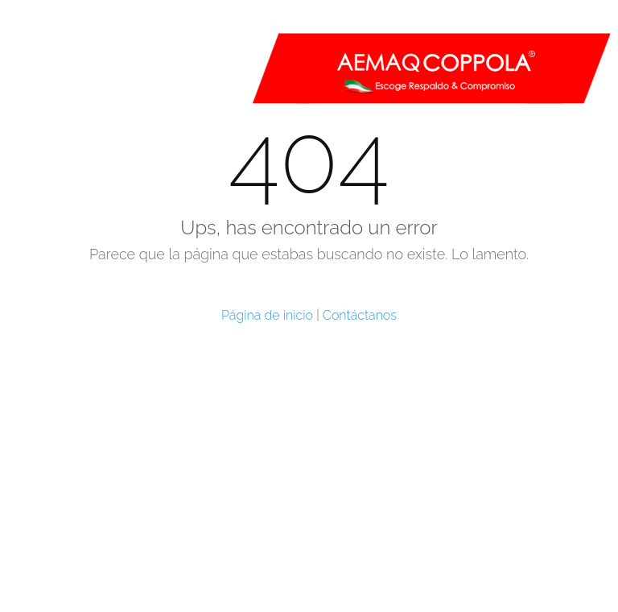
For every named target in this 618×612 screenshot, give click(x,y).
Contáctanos (360, 315)
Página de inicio (267, 315)
